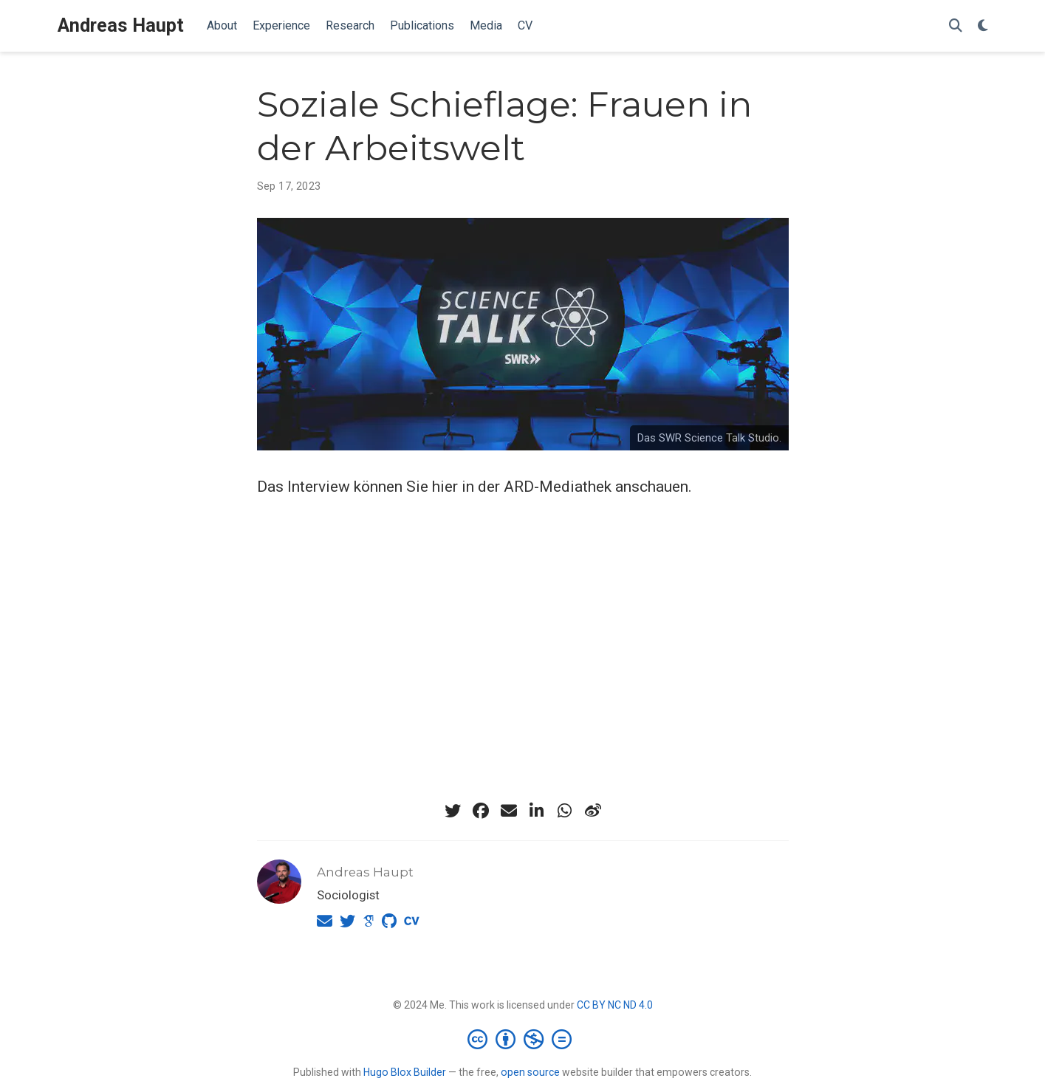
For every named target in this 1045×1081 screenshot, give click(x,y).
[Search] (955, 26)
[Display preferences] (983, 26)
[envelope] (509, 811)
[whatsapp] (565, 811)
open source (530, 1072)
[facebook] (481, 811)
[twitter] (453, 811)
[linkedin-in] (537, 811)
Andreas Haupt (121, 25)
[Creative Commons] (522, 1039)
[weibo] (593, 811)
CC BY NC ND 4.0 (615, 1005)
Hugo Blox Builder (404, 1072)
